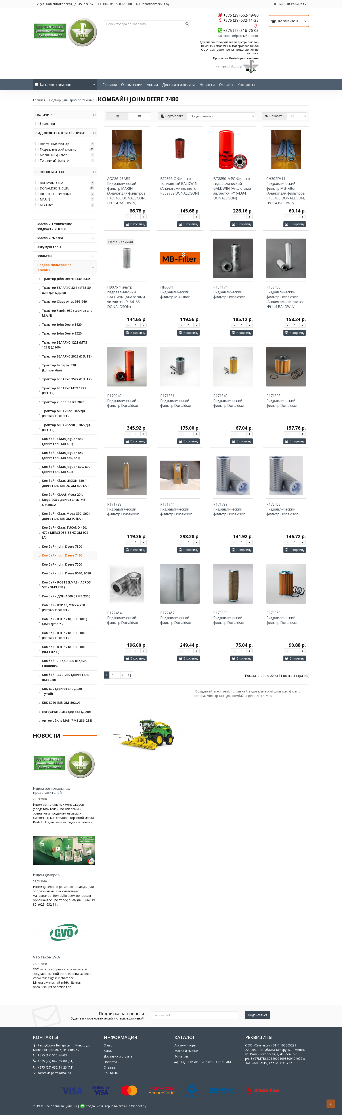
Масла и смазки (186, 1051)
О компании (131, 84)
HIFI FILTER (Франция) (54, 194)
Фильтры (181, 1056)
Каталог (65, 83)
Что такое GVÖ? (47, 957)
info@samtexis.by (153, 4)
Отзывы (226, 84)
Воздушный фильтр (52, 144)
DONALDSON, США (52, 188)
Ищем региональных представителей (51, 790)
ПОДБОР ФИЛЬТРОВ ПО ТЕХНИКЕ (203, 1062)
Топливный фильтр (52, 160)
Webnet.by (138, 1106)
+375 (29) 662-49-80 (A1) (53, 1061)
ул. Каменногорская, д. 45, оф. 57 (64, 4)
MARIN (42, 199)
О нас (108, 1045)
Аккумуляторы (185, 1045)
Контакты (246, 84)
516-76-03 (241, 30)
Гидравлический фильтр (55, 149)
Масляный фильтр (51, 155)
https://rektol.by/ (231, 67)
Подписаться (257, 1015)
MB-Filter (44, 205)
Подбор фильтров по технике (71, 100)
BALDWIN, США (49, 183)
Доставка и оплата (178, 84)
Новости (207, 84)
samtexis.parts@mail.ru (52, 1073)
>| (129, 675)
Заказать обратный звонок (238, 36)
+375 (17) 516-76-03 (50, 1055)
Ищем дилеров (46, 874)
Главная (110, 84)
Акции (152, 84)
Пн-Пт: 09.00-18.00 (115, 4)
